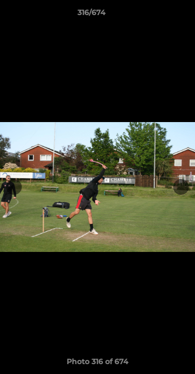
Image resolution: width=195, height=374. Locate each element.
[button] (157, 15)
